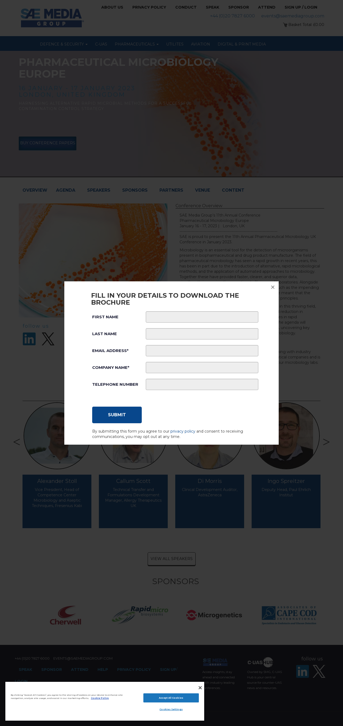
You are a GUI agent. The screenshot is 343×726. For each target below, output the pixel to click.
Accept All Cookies (171, 698)
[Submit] (117, 415)
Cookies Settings (170, 709)
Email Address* (110, 350)
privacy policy (182, 431)
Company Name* (110, 367)
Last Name (104, 333)
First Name (105, 316)
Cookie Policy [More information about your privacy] (100, 698)
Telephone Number (115, 384)
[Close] (200, 687)
